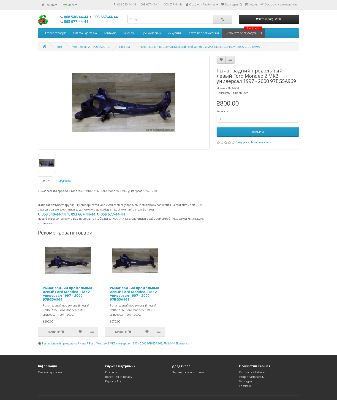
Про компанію (151, 33)
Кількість (222, 111)
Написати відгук (260, 142)
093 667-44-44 (150, 4)
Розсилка (245, 386)
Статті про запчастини (204, 33)
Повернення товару (118, 377)
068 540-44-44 (126, 4)
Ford (59, 47)
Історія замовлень (251, 377)
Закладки (245, 381)
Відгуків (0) (64, 181)
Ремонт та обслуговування (244, 32)
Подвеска (182, 343)
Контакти (110, 33)
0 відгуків (241, 142)
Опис (45, 181)
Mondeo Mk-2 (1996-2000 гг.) (90, 47)
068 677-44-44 (173, 4)
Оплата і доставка (85, 33)
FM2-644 (169, 343)
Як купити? (175, 33)
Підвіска (124, 47)
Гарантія (129, 33)
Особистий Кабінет (252, 372)
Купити (258, 132)
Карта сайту (113, 381)
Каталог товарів (55, 33)
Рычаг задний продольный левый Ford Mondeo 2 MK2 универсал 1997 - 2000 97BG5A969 (200, 47)
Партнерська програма (188, 372)
